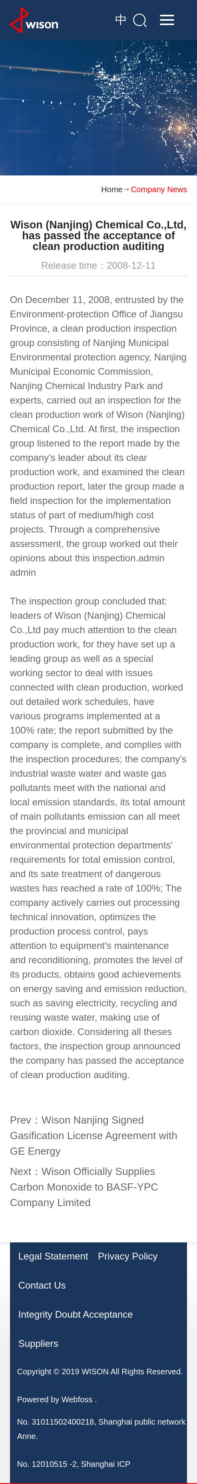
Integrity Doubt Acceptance (75, 1314)
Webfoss (77, 1399)
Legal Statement (53, 1256)
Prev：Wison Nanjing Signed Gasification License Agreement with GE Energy (93, 1135)
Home (111, 189)
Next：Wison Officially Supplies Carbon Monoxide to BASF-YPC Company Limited (84, 1186)
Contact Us (42, 1285)
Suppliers (38, 1343)
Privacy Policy (127, 1256)
